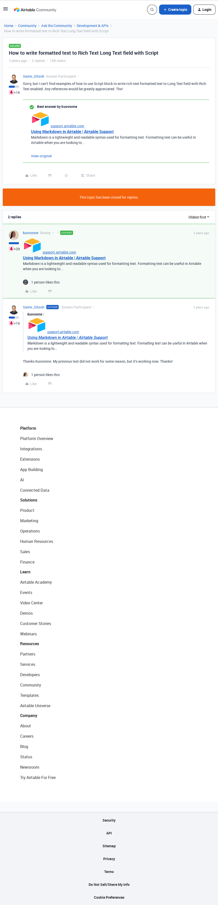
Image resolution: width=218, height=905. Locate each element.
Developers (30, 674)
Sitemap (109, 846)
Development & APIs (92, 25)
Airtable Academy (36, 582)
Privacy (109, 858)
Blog (24, 746)
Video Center (31, 603)
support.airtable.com (67, 125)
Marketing (29, 520)
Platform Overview (36, 438)
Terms (109, 871)
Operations (30, 531)
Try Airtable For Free (38, 777)
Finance (27, 562)
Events (26, 592)
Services (27, 664)
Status (26, 757)
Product (27, 510)
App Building (31, 469)
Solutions (28, 500)
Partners (27, 654)
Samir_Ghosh (33, 76)
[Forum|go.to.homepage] (35, 10)
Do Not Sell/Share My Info (109, 884)
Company (28, 715)
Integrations (31, 449)
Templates (29, 695)
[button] (6, 10)
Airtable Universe (35, 705)
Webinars (28, 634)
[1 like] (41, 282)
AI (22, 480)
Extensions (30, 459)
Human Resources (36, 541)
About (25, 726)
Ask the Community (56, 25)
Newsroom (29, 767)
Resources (29, 643)
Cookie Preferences (109, 897)
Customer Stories (35, 623)
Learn (25, 572)
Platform (28, 428)
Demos (26, 613)
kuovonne (30, 232)
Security (109, 820)
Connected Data (34, 490)
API (109, 833)
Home (8, 25)
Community (27, 25)
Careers (26, 736)
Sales (25, 551)
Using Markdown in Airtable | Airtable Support (72, 131)
